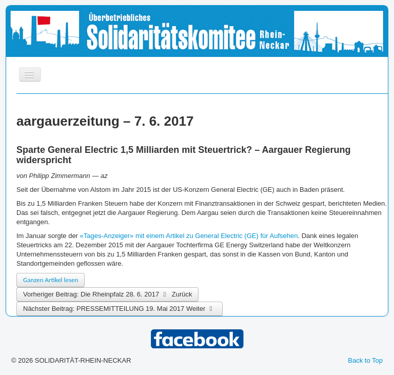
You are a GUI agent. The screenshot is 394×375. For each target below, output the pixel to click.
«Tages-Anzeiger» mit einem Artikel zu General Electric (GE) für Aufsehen (189, 236)
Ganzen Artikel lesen (50, 280)
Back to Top (365, 360)
